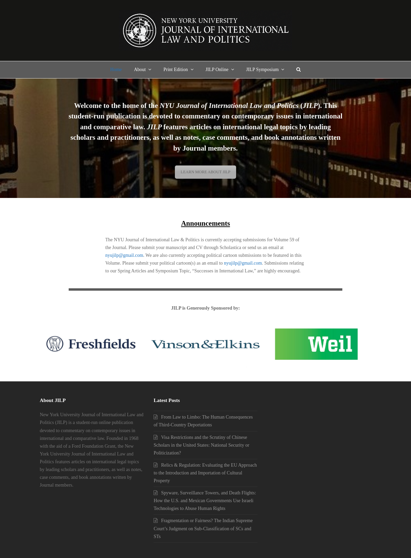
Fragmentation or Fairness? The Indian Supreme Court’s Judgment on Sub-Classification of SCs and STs (203, 528)
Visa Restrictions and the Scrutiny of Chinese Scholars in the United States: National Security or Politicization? (201, 445)
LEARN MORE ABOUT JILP (205, 172)
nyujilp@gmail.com (124, 255)
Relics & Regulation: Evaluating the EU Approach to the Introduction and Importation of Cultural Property (205, 473)
